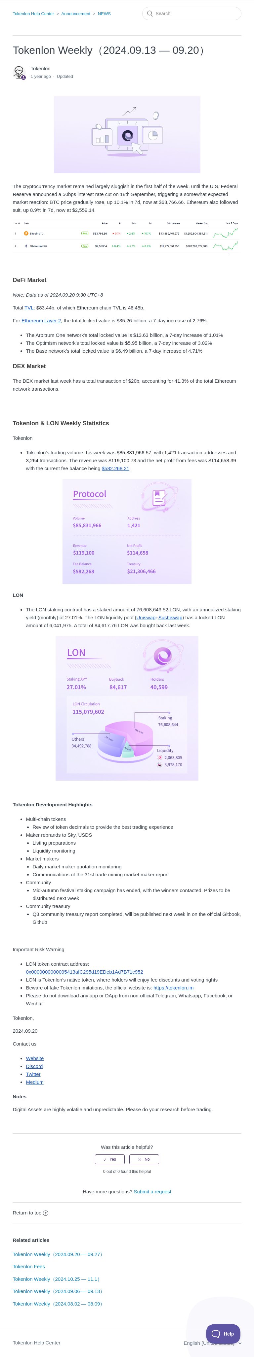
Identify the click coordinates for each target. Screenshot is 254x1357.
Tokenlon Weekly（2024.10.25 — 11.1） (57, 1279)
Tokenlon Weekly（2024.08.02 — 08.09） (59, 1304)
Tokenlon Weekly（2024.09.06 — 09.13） (59, 1291)
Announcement (76, 13)
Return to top (30, 1212)
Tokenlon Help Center (33, 13)
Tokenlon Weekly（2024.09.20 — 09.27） (59, 1254)
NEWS (104, 13)
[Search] (191, 13)
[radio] (110, 1159)
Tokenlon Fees (29, 1266)
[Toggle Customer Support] (223, 1334)
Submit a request (152, 1191)
